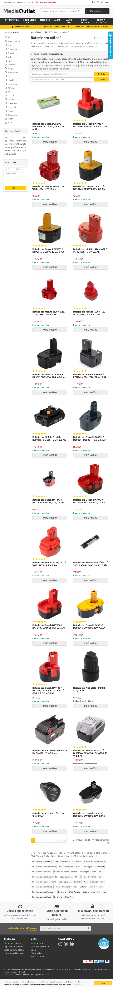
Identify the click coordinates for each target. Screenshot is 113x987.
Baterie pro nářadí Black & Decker (67, 861)
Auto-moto (69, 21)
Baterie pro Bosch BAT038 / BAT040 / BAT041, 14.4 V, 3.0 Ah (90, 125)
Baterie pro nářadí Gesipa (90, 871)
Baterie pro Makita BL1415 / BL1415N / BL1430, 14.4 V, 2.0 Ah (49, 438)
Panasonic (11, 107)
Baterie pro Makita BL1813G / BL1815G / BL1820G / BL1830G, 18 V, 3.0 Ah (90, 753)
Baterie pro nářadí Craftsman (44, 866)
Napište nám (37, 943)
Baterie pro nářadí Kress (94, 882)
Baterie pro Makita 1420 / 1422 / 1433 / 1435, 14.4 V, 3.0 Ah (90, 313)
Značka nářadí (12, 32)
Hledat (101, 74)
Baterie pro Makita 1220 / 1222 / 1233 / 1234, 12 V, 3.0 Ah (48, 313)
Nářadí (57, 20)
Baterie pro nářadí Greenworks (44, 877)
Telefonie (45, 20)
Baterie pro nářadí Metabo (66, 887)
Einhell (9, 57)
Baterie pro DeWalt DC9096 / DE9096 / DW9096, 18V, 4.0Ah (89, 626)
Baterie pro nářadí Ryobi (41, 897)
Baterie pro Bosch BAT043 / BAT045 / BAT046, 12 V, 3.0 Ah (89, 501)
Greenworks (11, 72)
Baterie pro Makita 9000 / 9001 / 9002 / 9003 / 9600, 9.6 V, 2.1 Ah (90, 564)
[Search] (79, 11)
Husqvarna (11, 84)
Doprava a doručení (13, 946)
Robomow (11, 115)
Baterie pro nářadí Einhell (93, 866)
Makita (9, 95)
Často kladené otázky (14, 949)
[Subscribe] (88, 928)
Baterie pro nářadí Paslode (69, 892)
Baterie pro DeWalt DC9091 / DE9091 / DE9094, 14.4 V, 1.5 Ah (89, 438)
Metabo (10, 99)
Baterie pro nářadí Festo (41, 871)
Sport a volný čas (101, 21)
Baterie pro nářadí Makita (42, 887)
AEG (8, 37)
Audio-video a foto (29, 21)
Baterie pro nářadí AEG (41, 861)
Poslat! (16, 188)
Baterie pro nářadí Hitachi (92, 877)
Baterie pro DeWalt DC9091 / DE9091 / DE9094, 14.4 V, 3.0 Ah (49, 375)
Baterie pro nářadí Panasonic (43, 892)
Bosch (9, 45)
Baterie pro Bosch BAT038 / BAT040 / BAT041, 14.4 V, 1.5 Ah (48, 626)
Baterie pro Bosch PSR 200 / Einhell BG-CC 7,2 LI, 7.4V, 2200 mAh (48, 126)
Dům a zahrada (84, 21)
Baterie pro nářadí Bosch (94, 861)
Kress (8, 91)
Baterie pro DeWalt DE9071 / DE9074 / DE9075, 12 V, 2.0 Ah (89, 187)
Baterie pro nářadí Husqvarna (44, 882)
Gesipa (9, 68)
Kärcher (9, 87)
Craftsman (11, 49)
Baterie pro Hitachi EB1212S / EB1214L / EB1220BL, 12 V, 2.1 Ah (90, 375)
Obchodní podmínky (14, 943)
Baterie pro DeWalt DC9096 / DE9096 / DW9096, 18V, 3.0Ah (89, 814)
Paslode (10, 111)
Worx (8, 122)
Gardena (10, 64)
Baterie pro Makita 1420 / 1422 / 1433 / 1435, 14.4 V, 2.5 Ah (90, 250)
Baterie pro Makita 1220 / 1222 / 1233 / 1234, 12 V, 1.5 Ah (48, 187)
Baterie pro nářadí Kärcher (70, 882)
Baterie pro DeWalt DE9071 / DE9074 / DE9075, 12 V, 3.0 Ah (48, 250)
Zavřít (103, 983)
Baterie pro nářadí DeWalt (69, 866)
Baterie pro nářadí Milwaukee (92, 887)
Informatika (12, 20)
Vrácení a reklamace (13, 953)
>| (37, 844)
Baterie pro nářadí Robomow (95, 892)
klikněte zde (77, 984)
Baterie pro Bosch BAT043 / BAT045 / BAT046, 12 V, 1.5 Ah (48, 501)
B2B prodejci (37, 953)
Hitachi (9, 80)
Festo (9, 61)
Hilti (8, 76)
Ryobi (9, 118)
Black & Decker (12, 41)
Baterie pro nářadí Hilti (69, 877)
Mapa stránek (37, 956)
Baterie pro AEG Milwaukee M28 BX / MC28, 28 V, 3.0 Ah (49, 752)
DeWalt (9, 53)
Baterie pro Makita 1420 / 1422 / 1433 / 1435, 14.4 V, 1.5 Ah (49, 564)
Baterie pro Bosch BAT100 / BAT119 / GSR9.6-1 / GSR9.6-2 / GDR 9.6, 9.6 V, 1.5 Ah (48, 691)
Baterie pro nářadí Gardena (65, 871)
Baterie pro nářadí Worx (64, 897)
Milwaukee (11, 103)
